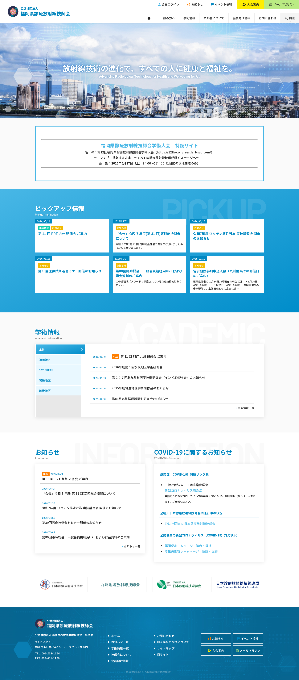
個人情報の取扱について (173, 642)
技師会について (214, 18)
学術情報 (189, 18)
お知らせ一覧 (132, 546)
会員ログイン (168, 4)
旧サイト (163, 655)
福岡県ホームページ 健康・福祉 (188, 545)
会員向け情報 (241, 18)
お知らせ (195, 4)
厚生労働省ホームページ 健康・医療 (191, 551)
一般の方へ (167, 18)
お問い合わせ (267, 18)
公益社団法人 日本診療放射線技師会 (190, 523)
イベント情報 (221, 4)
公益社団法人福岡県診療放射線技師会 (39, 11)
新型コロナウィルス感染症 (183, 490)
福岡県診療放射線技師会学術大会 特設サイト (149, 145)
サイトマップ (165, 648)
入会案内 (251, 4)
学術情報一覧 (246, 408)
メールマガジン (281, 4)
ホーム (115, 636)
